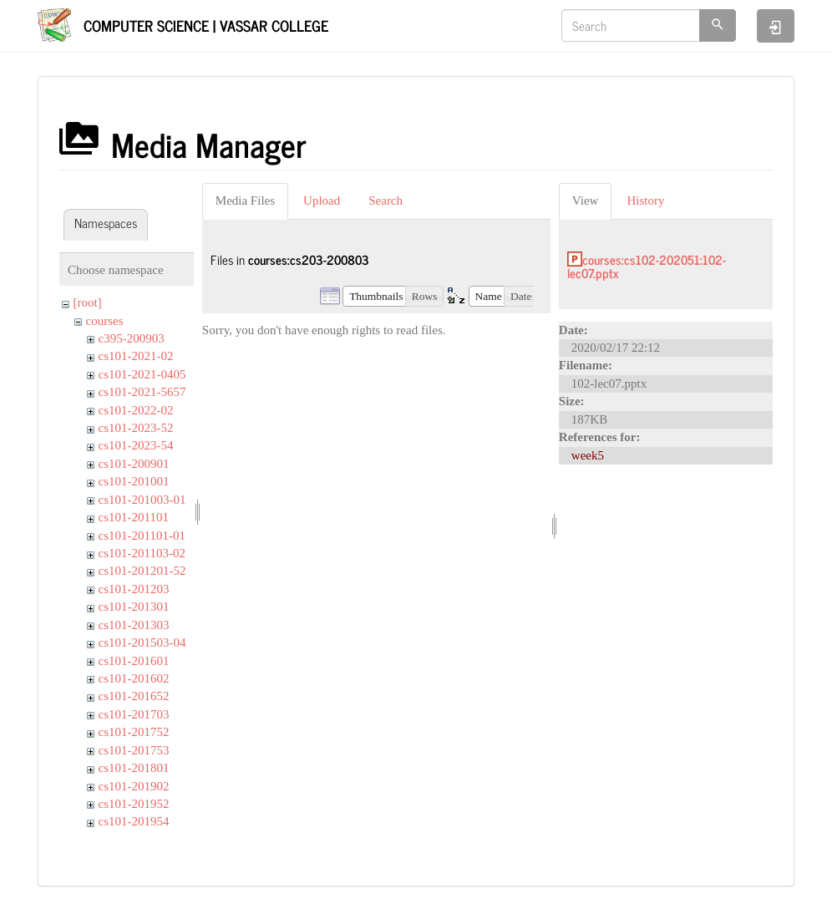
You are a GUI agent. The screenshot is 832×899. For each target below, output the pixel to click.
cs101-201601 (134, 661)
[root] (88, 302)
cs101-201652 (134, 696)
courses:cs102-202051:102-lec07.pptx (646, 266)
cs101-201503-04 (142, 642)
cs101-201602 (134, 678)
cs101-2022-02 (136, 410)
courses (105, 321)
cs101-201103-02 (142, 553)
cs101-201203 (134, 589)
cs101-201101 (134, 517)
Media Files (245, 200)
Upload (321, 200)
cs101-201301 (134, 606)
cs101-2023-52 (136, 427)
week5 (587, 455)
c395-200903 (132, 338)
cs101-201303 (134, 625)
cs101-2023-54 (136, 445)
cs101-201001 (134, 481)
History (645, 200)
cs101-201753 (134, 750)
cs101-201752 (134, 732)
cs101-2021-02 (136, 356)
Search (385, 200)
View (585, 200)
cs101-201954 (134, 821)
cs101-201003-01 (142, 499)
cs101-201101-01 (142, 535)
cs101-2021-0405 (142, 374)
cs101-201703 (134, 714)
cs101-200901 (134, 463)
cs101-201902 (134, 786)
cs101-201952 (134, 803)
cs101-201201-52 (142, 570)
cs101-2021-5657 (142, 392)
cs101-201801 (134, 768)
